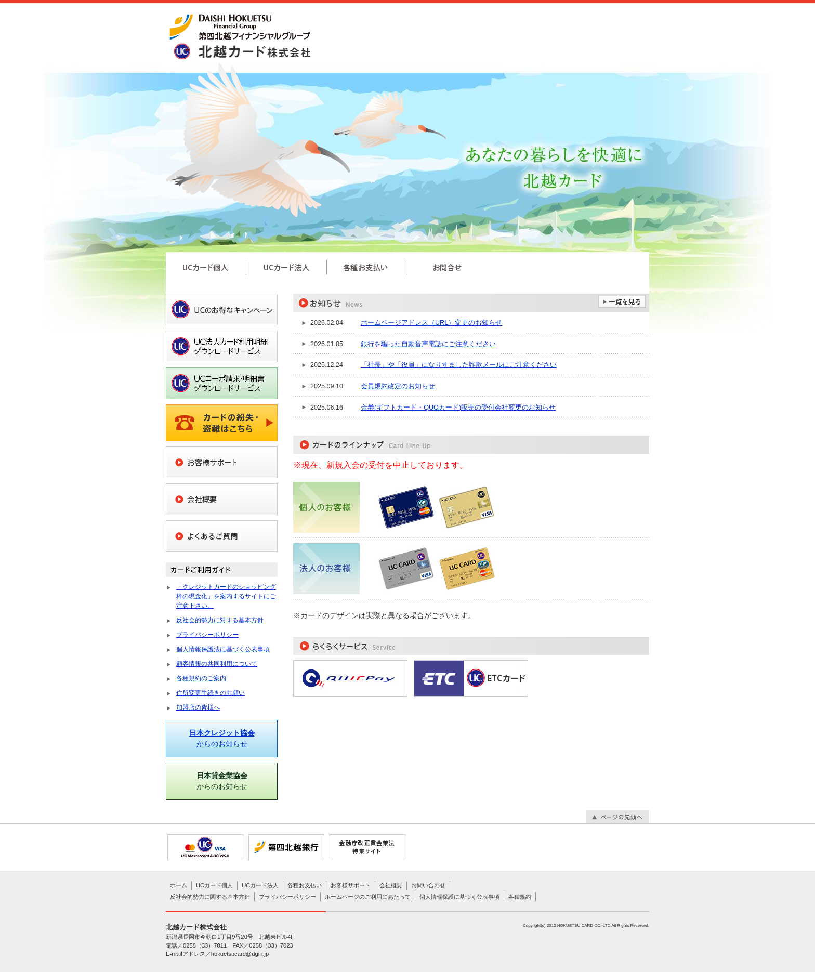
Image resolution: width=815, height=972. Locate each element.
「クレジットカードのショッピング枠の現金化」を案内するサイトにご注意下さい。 (226, 596)
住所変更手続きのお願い (210, 693)
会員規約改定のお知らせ (398, 386)
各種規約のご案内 (201, 678)
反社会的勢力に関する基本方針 (210, 897)
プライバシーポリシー (207, 634)
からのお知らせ (222, 738)
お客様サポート (351, 885)
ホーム (178, 885)
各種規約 (519, 897)
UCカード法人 (260, 885)
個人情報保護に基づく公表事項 (459, 897)
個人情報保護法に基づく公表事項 (223, 649)
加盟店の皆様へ (198, 707)
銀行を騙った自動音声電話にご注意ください (428, 344)
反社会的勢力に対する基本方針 (220, 620)
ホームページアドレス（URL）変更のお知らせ (431, 322)
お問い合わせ (428, 885)
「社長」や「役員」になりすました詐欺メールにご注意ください (459, 365)
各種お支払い (304, 885)
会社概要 (390, 885)
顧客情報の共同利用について (216, 663)
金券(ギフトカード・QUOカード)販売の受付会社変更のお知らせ (458, 407)
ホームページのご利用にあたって (368, 897)
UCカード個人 (214, 885)
